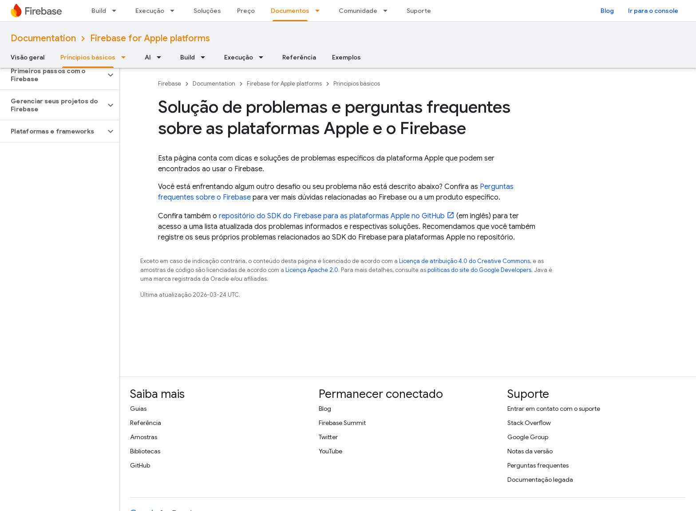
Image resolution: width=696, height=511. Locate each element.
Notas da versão (530, 451)
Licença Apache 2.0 (311, 270)
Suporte (419, 11)
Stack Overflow (529, 423)
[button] (52, 75)
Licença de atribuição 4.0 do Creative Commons (464, 261)
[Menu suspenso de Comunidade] (388, 10)
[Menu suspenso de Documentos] (320, 10)
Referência (299, 57)
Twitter (328, 437)
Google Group (527, 437)
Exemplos (346, 57)
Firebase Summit (342, 423)
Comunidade (358, 11)
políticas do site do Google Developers (479, 270)
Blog (607, 11)
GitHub (140, 465)
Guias (138, 409)
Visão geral (27, 57)
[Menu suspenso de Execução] (175, 10)
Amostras (143, 437)
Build (98, 11)
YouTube (330, 451)
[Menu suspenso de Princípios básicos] (126, 57)
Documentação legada (540, 479)
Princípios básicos (356, 83)
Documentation (43, 38)
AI (148, 57)
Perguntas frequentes (538, 465)
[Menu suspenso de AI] (161, 57)
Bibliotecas (145, 451)
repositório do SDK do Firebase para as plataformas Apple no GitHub (332, 216)
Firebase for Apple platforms (150, 38)
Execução (149, 11)
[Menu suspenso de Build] (116, 10)
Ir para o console (653, 11)
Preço (246, 11)
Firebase (169, 83)
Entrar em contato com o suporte (553, 409)
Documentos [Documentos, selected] (290, 11)
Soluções (207, 11)
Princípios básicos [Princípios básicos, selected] (87, 57)
